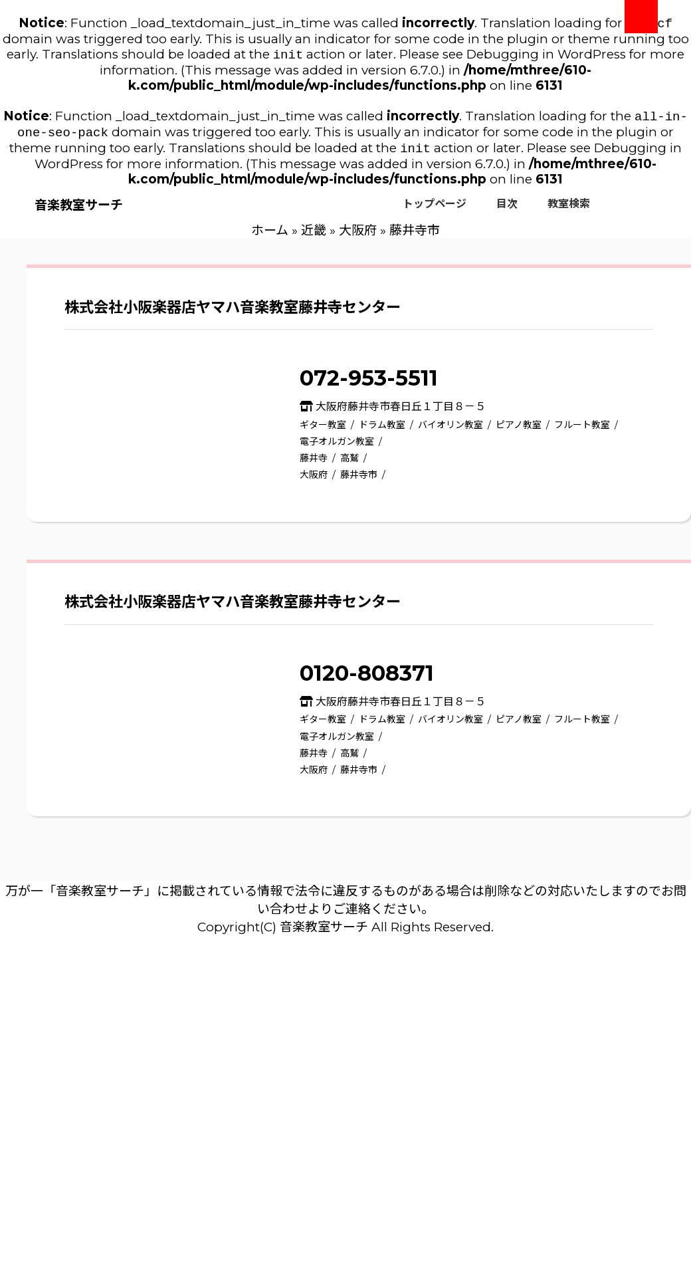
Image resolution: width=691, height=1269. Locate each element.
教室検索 (568, 210)
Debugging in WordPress (546, 56)
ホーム (269, 237)
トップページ (434, 210)
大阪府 (358, 237)
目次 (507, 210)
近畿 (313, 237)
